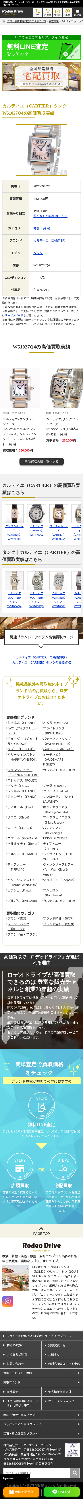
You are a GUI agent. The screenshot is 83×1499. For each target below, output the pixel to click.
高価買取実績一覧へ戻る (42, 461)
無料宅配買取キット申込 (64, 1363)
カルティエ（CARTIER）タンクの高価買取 (41, 662)
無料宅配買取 (24, 1492)
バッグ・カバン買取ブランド (22, 1424)
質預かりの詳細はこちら (50, 216)
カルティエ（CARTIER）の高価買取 (40, 657)
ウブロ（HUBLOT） (21, 749)
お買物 (47, 12)
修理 (67, 12)
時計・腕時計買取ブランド (20, 1415)
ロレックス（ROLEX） (23, 780)
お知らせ (54, 1354)
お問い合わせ (15, 1363)
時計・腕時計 (42, 228)
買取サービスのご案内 (17, 1373)
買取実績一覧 (57, 1345)
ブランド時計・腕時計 (58, 918)
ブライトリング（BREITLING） (54, 730)
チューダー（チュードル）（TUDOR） (23, 741)
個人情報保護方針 (59, 1392)
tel (37, 12)
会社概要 (12, 1392)
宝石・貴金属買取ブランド (20, 1433)
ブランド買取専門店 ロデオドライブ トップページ (39, 1336)
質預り (57, 12)
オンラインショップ (61, 1401)
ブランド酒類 (17, 918)
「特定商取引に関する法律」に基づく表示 (22, 1403)
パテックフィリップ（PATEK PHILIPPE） (57, 741)
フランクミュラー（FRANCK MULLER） (23, 772)
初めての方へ (15, 1345)
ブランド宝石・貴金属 (58, 924)
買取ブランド (12, 1382)
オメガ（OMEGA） (56, 723)
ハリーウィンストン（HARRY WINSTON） (23, 757)
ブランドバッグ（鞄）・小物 (18, 926)
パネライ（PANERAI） (58, 749)
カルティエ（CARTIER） (50, 240)
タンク (38, 253)
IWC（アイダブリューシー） (23, 730)
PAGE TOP (41, 1233)
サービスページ (14, 315)
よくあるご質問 (17, 1354)
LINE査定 (64, 1492)
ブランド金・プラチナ (23, 934)
